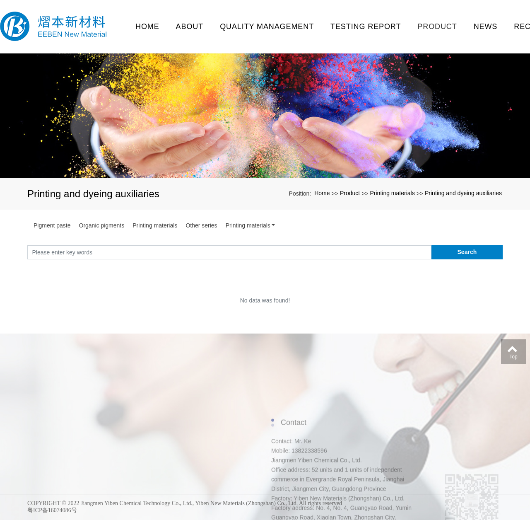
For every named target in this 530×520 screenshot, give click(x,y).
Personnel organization (57, 447)
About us (48, 419)
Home (147, 26)
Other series (201, 225)
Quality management (267, 26)
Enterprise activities (57, 457)
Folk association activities (57, 466)
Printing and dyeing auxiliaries (463, 193)
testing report (365, 26)
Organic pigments (102, 225)
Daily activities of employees (57, 476)
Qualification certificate (57, 438)
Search (467, 252)
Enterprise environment (57, 428)
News (486, 26)
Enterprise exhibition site (57, 485)
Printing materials (392, 193)
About (190, 26)
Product (437, 26)
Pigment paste (52, 225)
